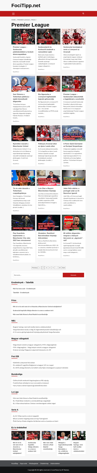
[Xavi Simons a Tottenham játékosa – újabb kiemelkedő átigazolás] (23, 84)
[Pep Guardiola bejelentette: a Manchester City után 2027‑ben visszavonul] (23, 222)
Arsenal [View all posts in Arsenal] (51, 39)
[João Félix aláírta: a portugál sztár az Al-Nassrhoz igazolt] (74, 178)
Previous (34, 267)
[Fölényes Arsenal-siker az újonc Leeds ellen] (48, 133)
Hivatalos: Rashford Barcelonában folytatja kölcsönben (47, 235)
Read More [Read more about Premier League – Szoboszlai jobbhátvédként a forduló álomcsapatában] (16, 71)
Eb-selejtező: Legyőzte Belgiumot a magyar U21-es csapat (33, 365)
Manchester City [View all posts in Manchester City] (18, 228)
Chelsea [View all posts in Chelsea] (75, 181)
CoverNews (55, 470)
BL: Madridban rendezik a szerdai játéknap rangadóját (31, 401)
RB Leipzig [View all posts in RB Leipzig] (16, 89)
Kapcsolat (23, 463)
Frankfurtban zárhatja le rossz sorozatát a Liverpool (31, 383)
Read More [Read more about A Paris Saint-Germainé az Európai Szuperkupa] (66, 165)
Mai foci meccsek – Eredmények (24, 288)
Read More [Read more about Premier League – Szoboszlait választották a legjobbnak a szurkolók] (66, 116)
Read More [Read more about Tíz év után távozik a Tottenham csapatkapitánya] (16, 210)
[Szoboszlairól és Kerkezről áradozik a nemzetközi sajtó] (48, 36)
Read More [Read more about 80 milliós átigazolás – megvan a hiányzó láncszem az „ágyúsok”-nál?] (66, 255)
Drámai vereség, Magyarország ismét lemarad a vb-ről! (32, 350)
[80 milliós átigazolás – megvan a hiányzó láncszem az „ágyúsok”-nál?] (74, 222)
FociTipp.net (25, 5)
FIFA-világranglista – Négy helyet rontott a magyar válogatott (34, 347)
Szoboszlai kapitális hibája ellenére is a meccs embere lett (33, 310)
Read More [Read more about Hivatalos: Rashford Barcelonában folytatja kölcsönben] (41, 255)
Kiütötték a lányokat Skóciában (24, 362)
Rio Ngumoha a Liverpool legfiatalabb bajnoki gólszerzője (47, 96)
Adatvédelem (55, 463)
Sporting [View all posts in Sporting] (76, 228)
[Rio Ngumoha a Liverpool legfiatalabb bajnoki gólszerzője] (48, 84)
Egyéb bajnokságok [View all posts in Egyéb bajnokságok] (76, 136)
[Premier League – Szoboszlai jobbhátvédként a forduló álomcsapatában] (23, 36)
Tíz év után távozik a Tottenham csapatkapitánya (21, 190)
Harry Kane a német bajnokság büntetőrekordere (30, 385)
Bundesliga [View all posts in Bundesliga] (42, 181)
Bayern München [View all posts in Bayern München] (51, 178)
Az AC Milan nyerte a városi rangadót (26, 416)
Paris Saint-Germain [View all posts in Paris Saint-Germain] (69, 138)
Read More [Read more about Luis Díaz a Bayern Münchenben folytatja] (41, 208)
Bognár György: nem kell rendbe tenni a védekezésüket (32, 327)
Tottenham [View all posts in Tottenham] (24, 89)
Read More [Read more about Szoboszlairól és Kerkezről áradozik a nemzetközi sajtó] (41, 69)
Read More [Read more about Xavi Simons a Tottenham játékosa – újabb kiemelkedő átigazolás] (16, 121)
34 (60, 267)
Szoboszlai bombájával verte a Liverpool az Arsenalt (72, 49)
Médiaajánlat (33, 463)
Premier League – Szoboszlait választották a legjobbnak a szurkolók (73, 96)
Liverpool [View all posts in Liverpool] (26, 42)
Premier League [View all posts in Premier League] (18, 42)
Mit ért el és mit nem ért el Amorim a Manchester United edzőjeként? (37, 306)
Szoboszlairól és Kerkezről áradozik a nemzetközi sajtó (46, 49)
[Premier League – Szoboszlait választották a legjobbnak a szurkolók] (74, 84)
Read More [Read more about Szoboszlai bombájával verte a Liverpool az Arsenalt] (66, 67)
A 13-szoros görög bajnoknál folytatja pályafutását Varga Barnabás (36, 332)
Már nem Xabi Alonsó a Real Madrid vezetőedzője (30, 314)
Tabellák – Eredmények (21, 292)
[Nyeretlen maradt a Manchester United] (23, 133)
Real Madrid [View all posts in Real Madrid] (47, 435)
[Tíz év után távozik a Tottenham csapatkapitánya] (23, 178)
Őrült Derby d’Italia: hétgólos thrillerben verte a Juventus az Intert (35, 421)
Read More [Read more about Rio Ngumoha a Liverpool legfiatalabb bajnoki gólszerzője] (41, 116)
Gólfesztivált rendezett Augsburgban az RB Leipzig (31, 380)
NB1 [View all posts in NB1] (75, 437)
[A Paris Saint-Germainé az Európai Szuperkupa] (74, 133)
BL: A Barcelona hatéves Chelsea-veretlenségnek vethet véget (34, 403)
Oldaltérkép (44, 463)
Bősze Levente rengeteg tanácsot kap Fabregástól (30, 418)
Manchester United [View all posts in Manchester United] (18, 138)
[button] (13, 13)
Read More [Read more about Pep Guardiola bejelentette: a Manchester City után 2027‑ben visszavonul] (16, 260)
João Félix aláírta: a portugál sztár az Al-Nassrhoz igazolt (71, 190)
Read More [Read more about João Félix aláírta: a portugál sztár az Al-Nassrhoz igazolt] (66, 208)
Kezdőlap (14, 463)
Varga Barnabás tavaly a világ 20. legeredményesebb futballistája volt (37, 329)
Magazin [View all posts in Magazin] (16, 437)
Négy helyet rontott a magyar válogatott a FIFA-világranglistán (35, 345)
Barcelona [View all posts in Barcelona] (50, 223)
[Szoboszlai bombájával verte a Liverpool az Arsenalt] (74, 36)
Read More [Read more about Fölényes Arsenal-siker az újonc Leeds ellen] (41, 163)
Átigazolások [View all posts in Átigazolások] (17, 87)
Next (63, 267)
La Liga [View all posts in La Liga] (41, 225)
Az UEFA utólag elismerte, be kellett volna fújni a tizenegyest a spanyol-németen (40, 368)
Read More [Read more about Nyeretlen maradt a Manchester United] (16, 163)
